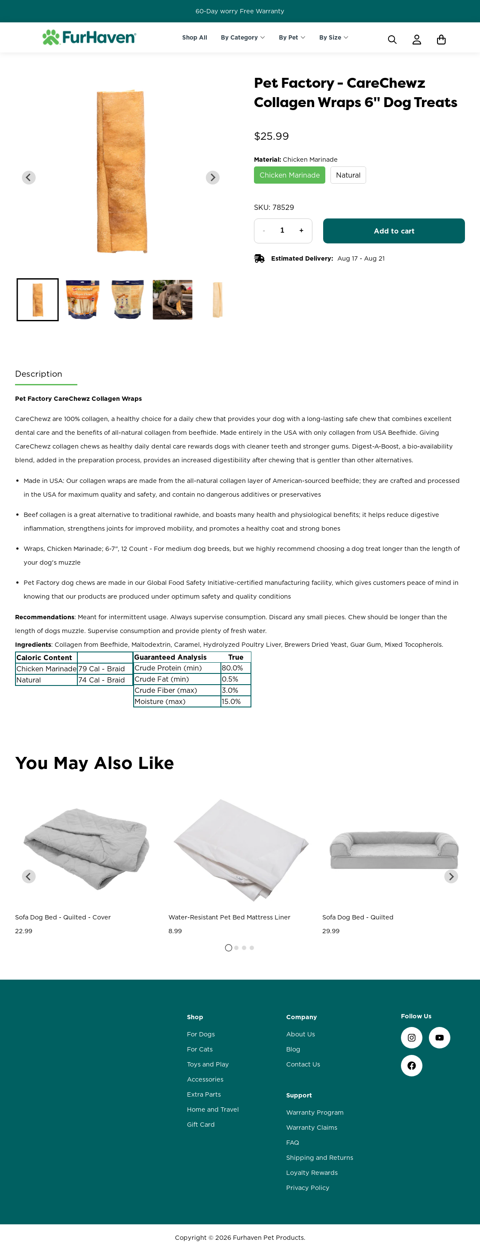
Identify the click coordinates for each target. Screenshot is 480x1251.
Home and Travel (213, 1109)
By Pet (288, 37)
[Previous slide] (29, 177)
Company (301, 1017)
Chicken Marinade (290, 175)
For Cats (200, 1049)
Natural (348, 175)
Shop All (194, 37)
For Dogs (201, 1034)
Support (299, 1095)
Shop (195, 1017)
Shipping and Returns (319, 1157)
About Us (300, 1034)
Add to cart (394, 231)
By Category (239, 37)
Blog (293, 1049)
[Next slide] (213, 177)
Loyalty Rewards (312, 1172)
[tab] (228, 947)
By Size (330, 37)
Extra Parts (204, 1094)
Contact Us (303, 1064)
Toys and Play (208, 1064)
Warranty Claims (311, 1127)
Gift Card (201, 1124)
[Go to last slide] (29, 876)
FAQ (292, 1142)
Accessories (205, 1079)
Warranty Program (315, 1112)
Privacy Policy (308, 1187)
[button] (37, 299)
